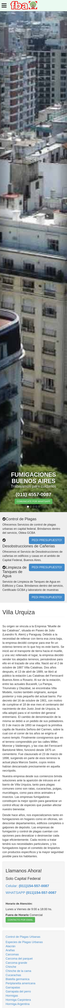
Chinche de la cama (18, 971)
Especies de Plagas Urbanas (24, 942)
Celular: (27, 886)
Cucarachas (13, 975)
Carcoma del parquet (19, 958)
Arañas (10, 950)
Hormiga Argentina (18, 1004)
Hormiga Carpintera (18, 999)
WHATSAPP (31, 893)
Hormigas (12, 995)
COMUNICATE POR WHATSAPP (33, 501)
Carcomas (12, 954)
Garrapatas (13, 987)
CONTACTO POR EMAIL (20, 920)
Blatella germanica (17, 979)
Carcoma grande (16, 962)
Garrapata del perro (18, 991)
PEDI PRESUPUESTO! (47, 597)
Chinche (11, 966)
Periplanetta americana (20, 983)
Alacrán (10, 946)
